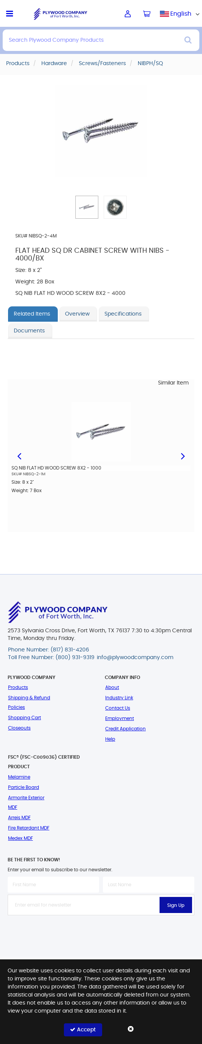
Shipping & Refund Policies (29, 702)
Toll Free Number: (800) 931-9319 (51, 657)
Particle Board (23, 787)
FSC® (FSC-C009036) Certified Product (44, 762)
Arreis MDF (19, 817)
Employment (119, 718)
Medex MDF (20, 838)
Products (18, 687)
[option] (101, 453)
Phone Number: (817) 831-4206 (48, 650)
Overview (77, 314)
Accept (83, 1030)
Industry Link (119, 697)
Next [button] (183, 455)
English (180, 14)
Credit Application (125, 729)
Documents (29, 331)
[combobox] (181, 14)
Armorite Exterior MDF (26, 802)
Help (110, 739)
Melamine (19, 777)
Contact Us (117, 708)
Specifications (123, 314)
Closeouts (19, 728)
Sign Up (175, 905)
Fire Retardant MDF (28, 828)
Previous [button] (19, 455)
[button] (86, 207)
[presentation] (101, 932)
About (112, 687)
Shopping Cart (24, 717)
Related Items (32, 314)
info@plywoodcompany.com (135, 657)
